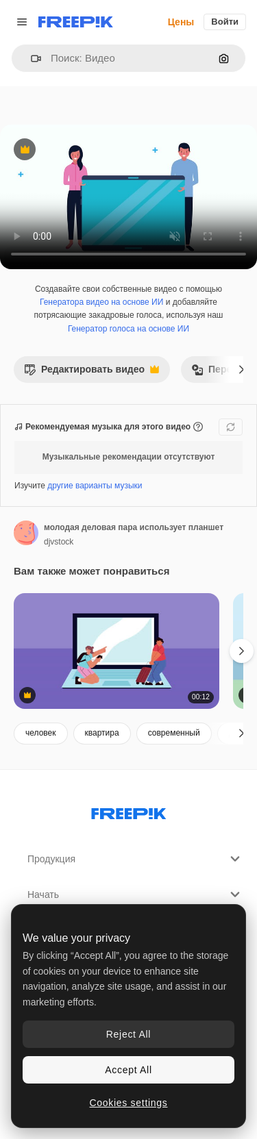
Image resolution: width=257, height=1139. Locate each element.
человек (40, 733)
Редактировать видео (91, 373)
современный (174, 733)
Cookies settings (129, 1102)
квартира (102, 733)
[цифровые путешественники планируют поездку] (116, 651)
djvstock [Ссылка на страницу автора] (58, 542)
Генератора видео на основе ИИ (101, 302)
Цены (181, 21)
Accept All (128, 1069)
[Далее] (242, 369)
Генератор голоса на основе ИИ (128, 329)
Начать (135, 894)
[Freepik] (75, 21)
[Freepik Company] (128, 810)
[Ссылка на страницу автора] (26, 533)
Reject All (128, 1034)
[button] (30, 58)
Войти (224, 21)
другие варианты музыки (94, 485)
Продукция (135, 859)
